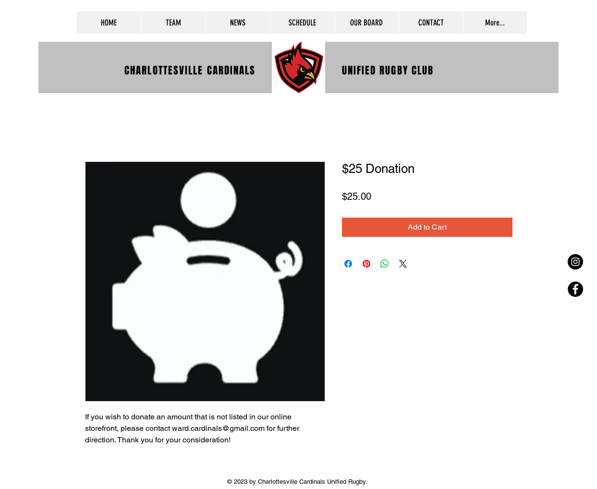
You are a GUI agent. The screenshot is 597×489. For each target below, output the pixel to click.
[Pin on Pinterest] (366, 263)
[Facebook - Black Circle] (575, 289)
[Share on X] (403, 263)
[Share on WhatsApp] (384, 263)
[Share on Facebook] (348, 263)
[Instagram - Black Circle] (575, 261)
